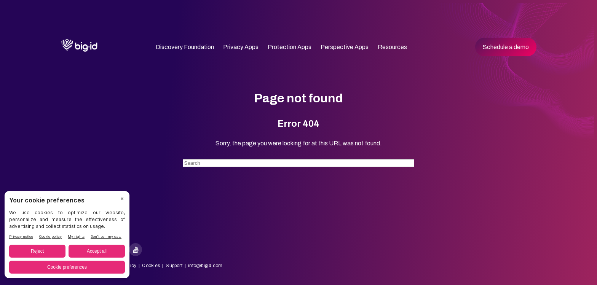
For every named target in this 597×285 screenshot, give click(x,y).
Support (174, 265)
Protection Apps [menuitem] (289, 47)
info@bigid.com (205, 265)
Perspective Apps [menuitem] (345, 47)
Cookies (151, 265)
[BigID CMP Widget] (67, 236)
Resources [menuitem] (392, 47)
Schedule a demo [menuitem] (506, 47)
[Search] (299, 163)
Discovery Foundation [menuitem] (185, 47)
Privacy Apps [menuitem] (241, 47)
